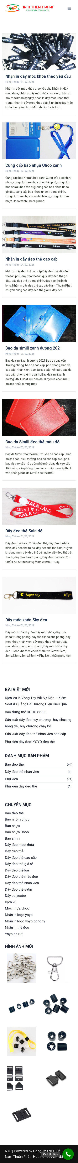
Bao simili (12, 838)
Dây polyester (15, 896)
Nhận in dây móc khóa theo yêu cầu (38, 76)
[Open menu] (69, 8)
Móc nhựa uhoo (17, 908)
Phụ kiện (11, 779)
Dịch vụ (10, 902)
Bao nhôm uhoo (17, 819)
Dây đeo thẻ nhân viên (22, 772)
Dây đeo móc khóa (19, 845)
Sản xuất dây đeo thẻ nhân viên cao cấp (35, 734)
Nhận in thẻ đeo (17, 927)
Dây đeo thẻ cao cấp (21, 857)
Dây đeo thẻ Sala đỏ (23, 531)
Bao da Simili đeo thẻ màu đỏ (32, 442)
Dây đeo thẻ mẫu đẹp (21, 876)
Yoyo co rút (14, 934)
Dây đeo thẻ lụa (17, 870)
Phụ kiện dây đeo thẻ (21, 786)
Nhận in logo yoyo (19, 915)
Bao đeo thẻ (14, 764)
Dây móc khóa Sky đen (26, 620)
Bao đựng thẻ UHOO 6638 (25, 712)
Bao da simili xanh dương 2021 (33, 348)
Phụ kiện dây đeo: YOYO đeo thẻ (30, 742)
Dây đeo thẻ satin (18, 889)
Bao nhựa (12, 826)
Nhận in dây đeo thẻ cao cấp (31, 259)
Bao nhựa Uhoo (17, 832)
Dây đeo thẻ (14, 851)
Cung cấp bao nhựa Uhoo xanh (33, 165)
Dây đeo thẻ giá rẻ (19, 864)
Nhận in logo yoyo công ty (25, 921)
